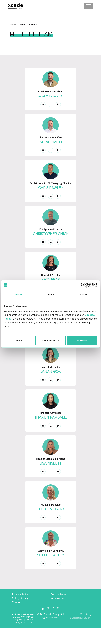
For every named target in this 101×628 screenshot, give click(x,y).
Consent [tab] (18, 294)
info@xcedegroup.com (23, 619)
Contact (17, 602)
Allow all (82, 340)
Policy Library (20, 598)
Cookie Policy (59, 594)
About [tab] (83, 294)
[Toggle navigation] (88, 6)
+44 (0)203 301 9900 (23, 622)
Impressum (58, 598)
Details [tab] (51, 294)
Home (13, 24)
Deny (19, 340)
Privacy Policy (20, 594)
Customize (50, 340)
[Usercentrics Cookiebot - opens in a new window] (83, 285)
